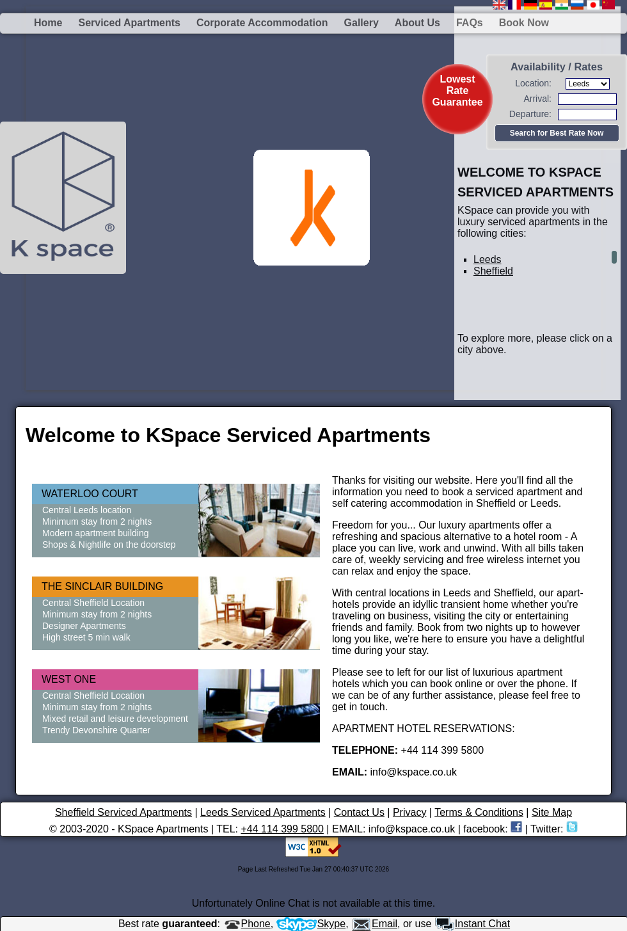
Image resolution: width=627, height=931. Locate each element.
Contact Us (359, 812)
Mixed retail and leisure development (115, 718)
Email (374, 923)
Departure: (530, 114)
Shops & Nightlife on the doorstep (109, 544)
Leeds (487, 259)
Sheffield (493, 271)
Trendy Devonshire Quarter (96, 730)
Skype (310, 923)
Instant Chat (472, 923)
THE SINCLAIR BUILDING (102, 586)
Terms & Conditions (478, 812)
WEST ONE (69, 679)
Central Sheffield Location (93, 603)
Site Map (552, 812)
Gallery (361, 22)
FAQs (469, 22)
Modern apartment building (95, 533)
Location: (533, 83)
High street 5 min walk (86, 637)
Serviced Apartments (129, 22)
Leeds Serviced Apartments (263, 812)
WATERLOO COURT (90, 493)
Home (48, 22)
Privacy (409, 812)
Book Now (524, 22)
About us (417, 22)
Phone (247, 923)
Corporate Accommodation (262, 22)
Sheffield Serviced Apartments (123, 812)
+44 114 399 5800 (282, 829)
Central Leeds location (86, 510)
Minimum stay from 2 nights (97, 521)
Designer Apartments (84, 626)
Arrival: (537, 98)
